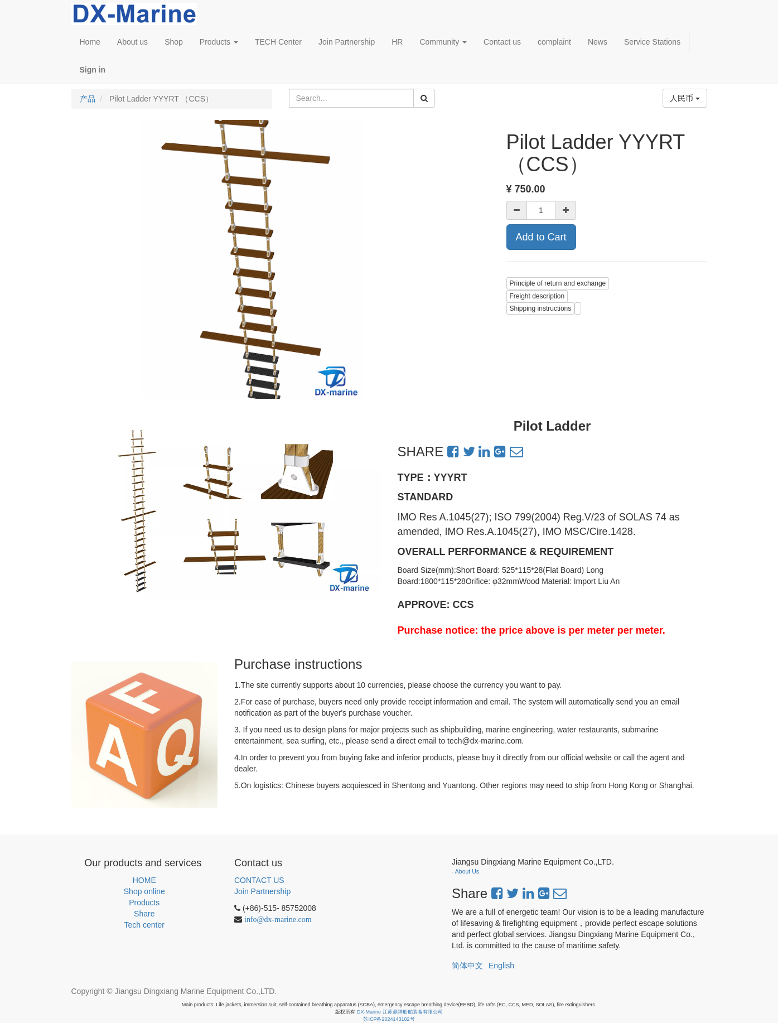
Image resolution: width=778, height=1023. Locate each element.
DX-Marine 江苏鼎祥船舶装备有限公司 (400, 1012)
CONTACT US (259, 880)
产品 (87, 98)
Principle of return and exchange (558, 283)
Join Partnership (262, 891)
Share (144, 913)
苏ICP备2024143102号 (388, 1019)
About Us (467, 871)
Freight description (537, 296)
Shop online (144, 891)
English (501, 965)
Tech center (144, 924)
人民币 (685, 98)
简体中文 (467, 965)
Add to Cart (541, 237)
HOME (144, 880)
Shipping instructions (541, 308)
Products (144, 902)
